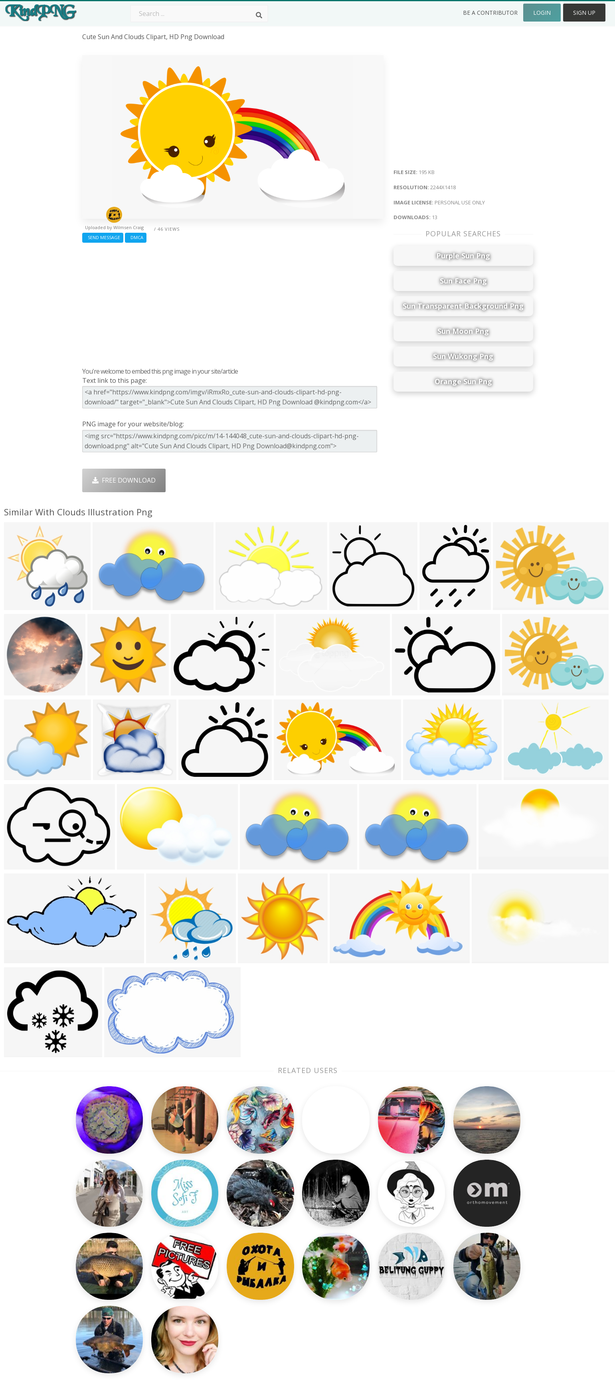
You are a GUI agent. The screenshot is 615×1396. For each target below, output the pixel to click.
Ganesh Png (370, 1301)
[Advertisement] (233, 303)
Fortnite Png (281, 1313)
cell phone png (105, 1244)
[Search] (259, 15)
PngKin (183, 1289)
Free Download (124, 480)
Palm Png (276, 1232)
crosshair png (103, 1313)
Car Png (364, 1244)
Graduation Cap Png (292, 1289)
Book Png (367, 1289)
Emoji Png (367, 1278)
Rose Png (186, 1267)
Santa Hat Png (194, 1255)
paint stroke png (107, 1289)
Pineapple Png (374, 1267)
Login (542, 12)
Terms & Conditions (472, 1255)
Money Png (369, 1232)
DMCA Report (463, 1267)
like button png (106, 1301)
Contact (454, 1244)
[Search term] (199, 13)
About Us (457, 1232)
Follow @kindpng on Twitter (485, 1324)
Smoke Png (279, 1267)
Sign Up (584, 12)
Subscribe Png (194, 1232)
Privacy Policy (463, 1278)
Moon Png (278, 1278)
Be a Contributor (490, 12)
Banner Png (370, 1313)
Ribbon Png (190, 1278)
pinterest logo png (111, 1255)
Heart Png (187, 1313)
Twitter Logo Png (198, 1244)
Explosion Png (283, 1301)
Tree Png (276, 1255)
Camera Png (280, 1244)
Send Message (102, 237)
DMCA (135, 237)
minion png (99, 1232)
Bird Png (365, 1255)
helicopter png (104, 1278)
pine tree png (103, 1267)
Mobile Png (189, 1301)
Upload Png (460, 1289)
